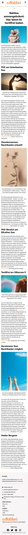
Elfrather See (4, 268)
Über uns (5, 504)
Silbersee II (4, 340)
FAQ (4, 506)
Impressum (5, 510)
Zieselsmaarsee (5, 226)
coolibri (2, 6)
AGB (4, 512)
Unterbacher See (5, 136)
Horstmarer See (5, 431)
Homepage (21, 310)
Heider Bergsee (5, 468)
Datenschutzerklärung (8, 515)
